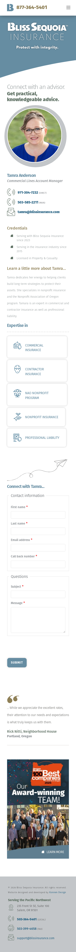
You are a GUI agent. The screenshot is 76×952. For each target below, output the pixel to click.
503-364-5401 (27, 919)
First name (18, 507)
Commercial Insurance (34, 348)
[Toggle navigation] (71, 9)
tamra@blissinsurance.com (39, 212)
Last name (18, 523)
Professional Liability (42, 438)
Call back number (23, 556)
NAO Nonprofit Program (37, 395)
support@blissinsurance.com (35, 938)
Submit (17, 662)
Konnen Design (57, 892)
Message (16, 603)
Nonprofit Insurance (41, 417)
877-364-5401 (31, 7)
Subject (16, 586)
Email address (20, 540)
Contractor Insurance (34, 371)
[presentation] (37, 646)
